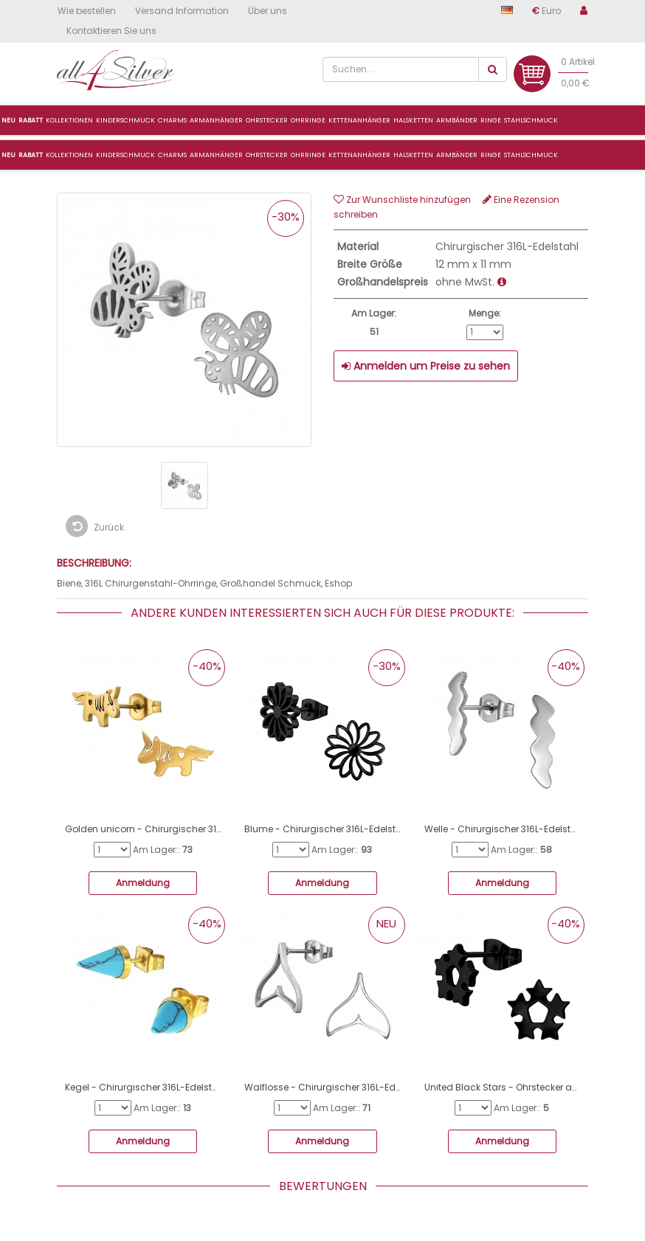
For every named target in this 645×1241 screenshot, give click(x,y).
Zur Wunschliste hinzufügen (402, 199)
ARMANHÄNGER (216, 155)
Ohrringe (308, 155)
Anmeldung (143, 883)
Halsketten (413, 155)
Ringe (490, 155)
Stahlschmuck (531, 155)
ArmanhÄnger (216, 120)
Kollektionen (69, 155)
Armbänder (456, 155)
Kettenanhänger (359, 155)
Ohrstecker (267, 155)
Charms (172, 120)
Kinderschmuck (125, 155)
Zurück (95, 526)
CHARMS (172, 155)
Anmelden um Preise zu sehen (426, 366)
